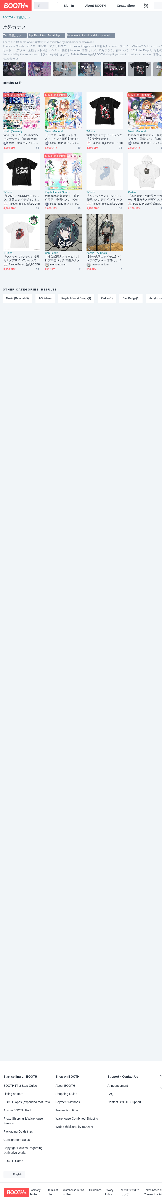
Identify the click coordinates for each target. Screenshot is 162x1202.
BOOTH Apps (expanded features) (26, 1102)
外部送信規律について (130, 1192)
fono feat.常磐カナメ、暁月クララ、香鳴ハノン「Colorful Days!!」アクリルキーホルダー (63, 197)
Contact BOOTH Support (124, 1102)
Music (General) (12, 131)
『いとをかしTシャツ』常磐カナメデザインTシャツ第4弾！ (21, 258)
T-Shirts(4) (45, 298)
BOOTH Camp (13, 1161)
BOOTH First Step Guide (20, 1085)
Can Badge (51, 253)
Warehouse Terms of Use (73, 1192)
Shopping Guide (66, 1094)
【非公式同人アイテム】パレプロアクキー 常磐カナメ (104, 258)
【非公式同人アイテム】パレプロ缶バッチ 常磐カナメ (62, 258)
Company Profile (34, 1192)
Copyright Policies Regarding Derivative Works (23, 1150)
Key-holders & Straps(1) (76, 298)
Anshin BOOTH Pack (17, 1110)
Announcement (117, 1085)
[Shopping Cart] (146, 5)
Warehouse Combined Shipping (77, 1118)
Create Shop (126, 5)
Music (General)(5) (17, 298)
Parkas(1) (107, 298)
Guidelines (95, 1190)
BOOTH (8, 17)
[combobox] (41, 5)
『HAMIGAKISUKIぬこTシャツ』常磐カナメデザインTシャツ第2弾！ (21, 197)
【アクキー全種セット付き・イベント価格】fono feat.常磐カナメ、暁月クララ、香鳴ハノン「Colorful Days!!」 (63, 137)
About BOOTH (95, 5)
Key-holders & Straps (57, 192)
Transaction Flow (67, 1110)
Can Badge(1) (131, 298)
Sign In (69, 5)
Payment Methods (68, 1102)
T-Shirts (91, 131)
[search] (44, 6)
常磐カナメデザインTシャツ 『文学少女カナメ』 (104, 136)
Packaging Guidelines (18, 1131)
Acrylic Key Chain (97, 253)
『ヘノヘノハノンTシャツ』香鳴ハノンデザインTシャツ (104, 197)
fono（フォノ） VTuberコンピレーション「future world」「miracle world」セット (21, 137)
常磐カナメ (23, 17)
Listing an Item (13, 1094)
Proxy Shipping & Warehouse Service (23, 1121)
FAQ (110, 1094)
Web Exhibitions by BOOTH (74, 1126)
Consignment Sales (16, 1139)
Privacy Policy (109, 1192)
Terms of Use (53, 1192)
